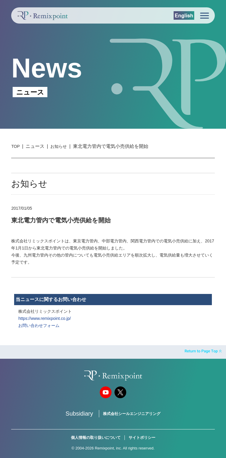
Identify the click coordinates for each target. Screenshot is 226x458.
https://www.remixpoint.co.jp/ (44, 318)
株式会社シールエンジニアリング (131, 413)
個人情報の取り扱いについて (96, 437)
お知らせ (58, 146)
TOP (15, 146)
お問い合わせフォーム (38, 325)
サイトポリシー (142, 437)
